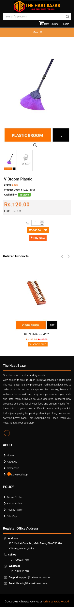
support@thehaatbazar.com (30, 577)
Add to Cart (38, 230)
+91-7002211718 (19, 557)
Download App (17, 473)
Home (10, 455)
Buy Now (38, 238)
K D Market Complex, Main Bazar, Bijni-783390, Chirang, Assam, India (35, 543)
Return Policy (14, 503)
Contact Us (13, 468)
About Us (12, 461)
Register (55, 24)
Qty (28, 223)
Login (66, 24)
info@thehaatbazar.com (28, 583)
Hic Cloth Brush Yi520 (36, 334)
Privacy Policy (14, 509)
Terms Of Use (14, 497)
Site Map (12, 516)
